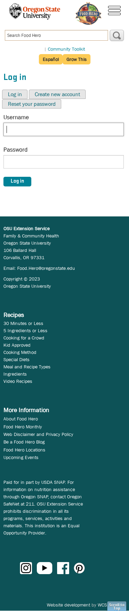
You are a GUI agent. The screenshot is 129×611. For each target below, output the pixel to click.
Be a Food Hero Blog (24, 442)
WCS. (103, 605)
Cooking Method (19, 352)
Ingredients (15, 374)
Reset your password (32, 104)
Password (15, 149)
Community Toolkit (66, 49)
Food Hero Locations (24, 450)
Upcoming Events (21, 457)
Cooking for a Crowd (23, 338)
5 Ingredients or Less (25, 330)
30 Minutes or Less (23, 323)
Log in (15, 94)
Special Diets (16, 359)
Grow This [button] (76, 59)
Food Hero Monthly (22, 427)
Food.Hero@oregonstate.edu (46, 268)
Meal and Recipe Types (27, 367)
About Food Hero (20, 419)
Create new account (57, 94)
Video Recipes (17, 381)
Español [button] (51, 59)
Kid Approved (17, 345)
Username (16, 117)
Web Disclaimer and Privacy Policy (38, 434)
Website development (68, 605)
